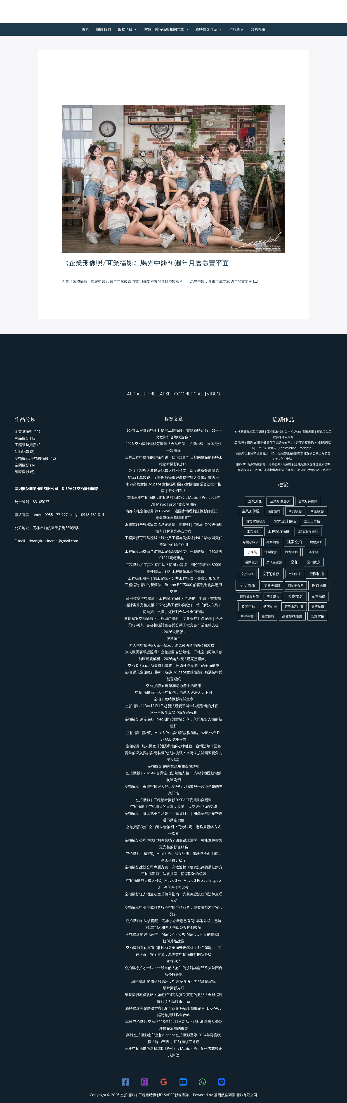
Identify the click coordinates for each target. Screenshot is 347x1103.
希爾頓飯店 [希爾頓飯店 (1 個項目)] (251, 542)
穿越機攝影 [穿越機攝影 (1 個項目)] (272, 585)
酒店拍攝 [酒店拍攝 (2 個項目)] (270, 606)
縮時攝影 (22, 471)
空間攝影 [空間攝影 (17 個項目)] (247, 585)
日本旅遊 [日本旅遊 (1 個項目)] (311, 552)
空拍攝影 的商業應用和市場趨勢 (173, 766)
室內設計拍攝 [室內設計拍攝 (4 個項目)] (285, 521)
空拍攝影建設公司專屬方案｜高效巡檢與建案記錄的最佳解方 (173, 867)
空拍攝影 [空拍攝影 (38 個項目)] (271, 573)
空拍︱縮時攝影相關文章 (166, 29)
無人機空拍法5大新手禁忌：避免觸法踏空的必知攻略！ (173, 645)
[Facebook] (125, 1081)
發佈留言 (69, 271)
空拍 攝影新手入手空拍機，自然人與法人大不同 (173, 692)
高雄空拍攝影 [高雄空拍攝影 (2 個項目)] (292, 616)
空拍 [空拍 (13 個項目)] (294, 561)
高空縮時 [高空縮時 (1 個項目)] (268, 616)
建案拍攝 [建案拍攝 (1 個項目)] (272, 542)
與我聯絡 (258, 29)
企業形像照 (89, 271)
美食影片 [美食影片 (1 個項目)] (273, 596)
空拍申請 (173, 961)
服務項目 (127, 29)
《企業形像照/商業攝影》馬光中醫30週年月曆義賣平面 (145, 263)
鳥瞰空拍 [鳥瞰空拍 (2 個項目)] (317, 616)
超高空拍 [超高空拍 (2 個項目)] (248, 606)
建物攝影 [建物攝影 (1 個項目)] (316, 542)
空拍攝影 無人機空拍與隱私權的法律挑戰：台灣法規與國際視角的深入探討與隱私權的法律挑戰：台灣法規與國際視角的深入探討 (173, 753)
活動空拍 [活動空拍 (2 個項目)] (251, 562)
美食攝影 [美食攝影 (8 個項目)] (295, 596)
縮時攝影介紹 (209, 29)
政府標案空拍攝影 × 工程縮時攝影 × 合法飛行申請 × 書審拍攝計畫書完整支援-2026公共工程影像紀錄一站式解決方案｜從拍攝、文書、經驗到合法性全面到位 (173, 605)
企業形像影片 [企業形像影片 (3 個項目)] (280, 501)
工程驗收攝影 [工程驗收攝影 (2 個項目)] (308, 531)
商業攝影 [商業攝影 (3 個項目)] (317, 511)
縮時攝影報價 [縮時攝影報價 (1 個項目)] (249, 596)
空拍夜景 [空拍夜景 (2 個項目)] (314, 562)
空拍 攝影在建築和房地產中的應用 (173, 685)
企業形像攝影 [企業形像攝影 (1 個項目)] (307, 501)
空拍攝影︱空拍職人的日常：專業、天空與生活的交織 (173, 806)
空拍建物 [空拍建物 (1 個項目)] (247, 574)
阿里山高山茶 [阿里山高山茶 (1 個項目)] (294, 606)
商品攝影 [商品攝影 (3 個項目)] (295, 511)
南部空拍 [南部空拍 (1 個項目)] (274, 511)
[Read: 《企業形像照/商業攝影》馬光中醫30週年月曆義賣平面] (173, 178)
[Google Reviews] (163, 1081)
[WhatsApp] (202, 1081)
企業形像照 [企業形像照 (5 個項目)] (251, 511)
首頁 (85, 29)
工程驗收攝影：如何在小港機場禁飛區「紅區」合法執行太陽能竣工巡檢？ (283, 470)
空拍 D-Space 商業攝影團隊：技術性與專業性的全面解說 (173, 665)
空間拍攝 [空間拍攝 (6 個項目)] (316, 573)
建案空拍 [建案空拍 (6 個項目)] (294, 541)
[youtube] (183, 1081)
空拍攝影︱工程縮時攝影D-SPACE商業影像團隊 (173, 799)
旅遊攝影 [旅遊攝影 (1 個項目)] (291, 552)
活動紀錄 (22, 451)
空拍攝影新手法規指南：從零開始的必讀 (173, 873)
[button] (134, 29)
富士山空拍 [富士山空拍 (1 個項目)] (312, 521)
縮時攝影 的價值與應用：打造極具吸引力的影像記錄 (173, 981)
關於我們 (103, 29)
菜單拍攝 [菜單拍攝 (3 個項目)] (318, 596)
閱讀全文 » (70, 293)
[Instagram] (144, 1081)
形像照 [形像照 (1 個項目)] (252, 552)
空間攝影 (22, 465)
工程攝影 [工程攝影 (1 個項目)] (253, 531)
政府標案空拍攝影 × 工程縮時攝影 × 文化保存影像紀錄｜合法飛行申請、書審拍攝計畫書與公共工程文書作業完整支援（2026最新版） (173, 625)
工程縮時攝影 (25, 444)
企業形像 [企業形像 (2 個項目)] (255, 501)
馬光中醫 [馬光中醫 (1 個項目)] (247, 616)
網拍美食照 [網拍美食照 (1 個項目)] (296, 585)
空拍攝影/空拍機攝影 (32, 458)
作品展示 (236, 29)
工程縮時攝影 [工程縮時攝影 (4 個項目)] (279, 531)
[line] (221, 1081)
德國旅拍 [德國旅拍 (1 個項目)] (270, 552)
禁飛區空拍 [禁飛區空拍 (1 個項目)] (274, 562)
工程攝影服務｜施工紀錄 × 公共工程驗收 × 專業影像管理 (173, 578)
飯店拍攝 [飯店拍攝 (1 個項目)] (318, 606)
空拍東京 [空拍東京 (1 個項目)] (294, 574)
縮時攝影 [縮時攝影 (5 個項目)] (319, 585)
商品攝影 (22, 438)
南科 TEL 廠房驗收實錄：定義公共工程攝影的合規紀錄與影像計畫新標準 (283, 464)
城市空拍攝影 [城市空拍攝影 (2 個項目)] (256, 521)
